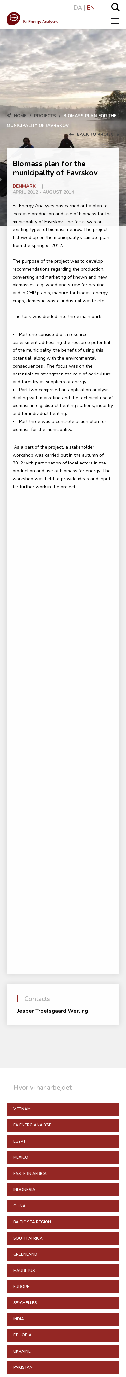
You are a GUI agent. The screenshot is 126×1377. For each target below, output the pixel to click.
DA (78, 8)
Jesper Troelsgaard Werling (52, 1011)
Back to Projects (94, 134)
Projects (45, 116)
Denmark (24, 186)
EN (91, 8)
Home (20, 116)
